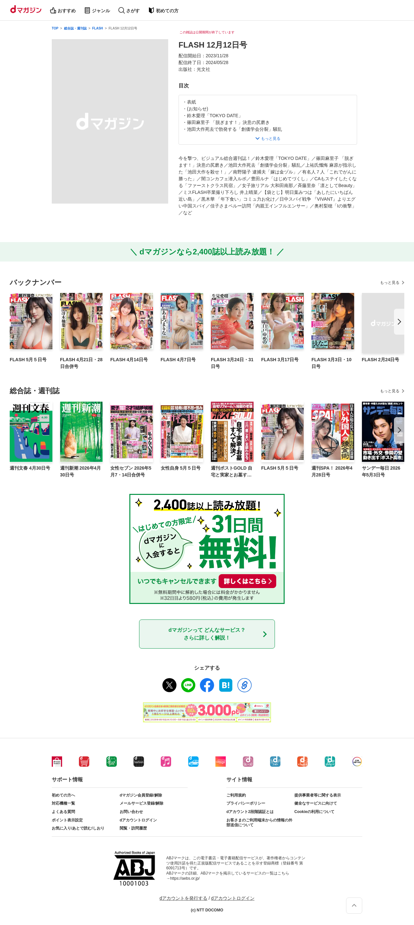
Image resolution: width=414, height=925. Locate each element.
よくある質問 (63, 811)
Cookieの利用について (314, 811)
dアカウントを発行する (183, 898)
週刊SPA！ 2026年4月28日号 (332, 471)
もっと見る (389, 282)
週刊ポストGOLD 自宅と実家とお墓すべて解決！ (231, 471)
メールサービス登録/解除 (141, 803)
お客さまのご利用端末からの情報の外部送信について (259, 823)
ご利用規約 (236, 795)
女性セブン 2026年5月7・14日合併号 (130, 471)
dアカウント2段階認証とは (250, 811)
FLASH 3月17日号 (280, 359)
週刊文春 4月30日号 (30, 468)
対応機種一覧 (63, 803)
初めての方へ (63, 795)
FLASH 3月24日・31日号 (232, 363)
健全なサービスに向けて (315, 803)
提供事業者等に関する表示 (317, 795)
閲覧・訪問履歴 (133, 828)
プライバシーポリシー (245, 803)
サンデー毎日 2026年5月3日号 (381, 471)
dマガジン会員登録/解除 (141, 795)
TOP (55, 28)
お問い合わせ (131, 811)
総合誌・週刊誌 (75, 28)
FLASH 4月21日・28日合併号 (81, 363)
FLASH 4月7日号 (178, 359)
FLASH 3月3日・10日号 (331, 363)
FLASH (97, 28)
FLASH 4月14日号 (129, 359)
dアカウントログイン (138, 820)
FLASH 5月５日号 (28, 359)
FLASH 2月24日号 (380, 359)
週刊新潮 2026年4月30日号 (80, 471)
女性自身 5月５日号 (181, 468)
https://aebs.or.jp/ (185, 878)
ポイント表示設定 (67, 820)
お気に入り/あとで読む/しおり (78, 828)
